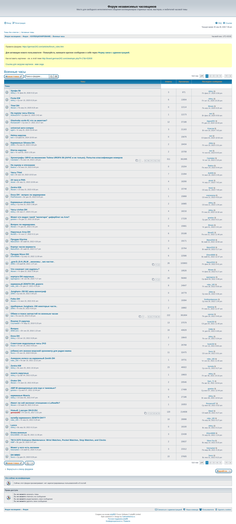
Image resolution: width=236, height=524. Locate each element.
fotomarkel (15, 450)
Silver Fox (211, 441)
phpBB (112, 514)
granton (14, 219)
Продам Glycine (19, 239)
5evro (13, 353)
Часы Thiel (16, 172)
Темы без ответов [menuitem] (11, 32)
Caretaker (14, 160)
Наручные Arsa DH (20, 232)
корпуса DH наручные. (22, 276)
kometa (211, 366)
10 (148, 161)
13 (158, 161)
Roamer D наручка (20, 321)
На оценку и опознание (23, 165)
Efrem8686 (15, 256)
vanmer (211, 314)
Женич (13, 108)
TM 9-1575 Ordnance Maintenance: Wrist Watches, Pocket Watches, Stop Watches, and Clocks (58, 440)
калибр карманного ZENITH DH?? (28, 418)
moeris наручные (20, 373)
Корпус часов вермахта (23, 247)
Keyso (13, 346)
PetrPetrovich (16, 197)
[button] (202, 76)
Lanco (14, 425)
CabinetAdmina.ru (128, 517)
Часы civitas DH (19, 209)
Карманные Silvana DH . (23, 143)
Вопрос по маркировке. (23, 224)
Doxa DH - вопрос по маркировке (28, 195)
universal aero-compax (22, 128)
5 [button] (220, 76)
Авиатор (210, 307)
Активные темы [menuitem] (27, 32)
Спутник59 (15, 323)
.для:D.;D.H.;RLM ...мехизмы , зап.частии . (33, 261)
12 (155, 161)
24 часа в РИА (18, 180)
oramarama (210, 195)
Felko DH (15, 299)
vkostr (13, 182)
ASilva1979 (15, 115)
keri (210, 114)
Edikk (211, 329)
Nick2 (211, 188)
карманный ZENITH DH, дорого (27, 284)
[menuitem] (7, 23)
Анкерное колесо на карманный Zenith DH (33, 358)
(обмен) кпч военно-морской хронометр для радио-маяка (41, 351)
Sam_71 (211, 381)
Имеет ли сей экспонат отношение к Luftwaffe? (35, 403)
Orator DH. (16, 380)
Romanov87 (15, 123)
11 (152, 161)
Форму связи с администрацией (113, 53)
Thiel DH (15, 105)
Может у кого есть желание (25, 447)
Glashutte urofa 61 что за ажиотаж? (29, 120)
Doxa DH (15, 336)
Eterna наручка (18, 150)
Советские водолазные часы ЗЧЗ (28, 343)
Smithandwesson (211, 299)
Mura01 (14, 234)
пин (12, 316)
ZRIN (13, 145)
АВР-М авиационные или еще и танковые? (33, 388)
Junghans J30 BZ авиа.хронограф (28, 291)
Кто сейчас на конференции (17, 478)
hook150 (210, 322)
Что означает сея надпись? (25, 269)
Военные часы (15, 72)
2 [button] (210, 76)
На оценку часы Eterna (23, 113)
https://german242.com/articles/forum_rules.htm (43, 47)
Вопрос (15, 328)
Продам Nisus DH (20, 254)
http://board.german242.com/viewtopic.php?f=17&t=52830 (67, 58)
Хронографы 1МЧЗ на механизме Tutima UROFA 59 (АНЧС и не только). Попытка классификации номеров (67, 157)
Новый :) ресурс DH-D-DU (24, 410)
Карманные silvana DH (22, 202)
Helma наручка (18, 135)
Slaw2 (210, 411)
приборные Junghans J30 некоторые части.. (34, 306)
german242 (15, 412)
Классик (211, 128)
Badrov (13, 167)
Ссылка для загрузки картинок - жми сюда (25, 64)
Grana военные (19, 432)
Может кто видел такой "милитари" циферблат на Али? (40, 217)
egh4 (13, 130)
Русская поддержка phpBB (118, 519)
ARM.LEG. (15, 331)
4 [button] (217, 76)
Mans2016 (15, 242)
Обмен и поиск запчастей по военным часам (34, 313)
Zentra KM (16, 366)
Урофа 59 (16, 91)
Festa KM (15, 98)
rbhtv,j (13, 93)
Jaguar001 (211, 121)
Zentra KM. (16, 187)
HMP (13, 442)
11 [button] (226, 76)
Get (12, 175)
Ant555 (211, 173)
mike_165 (14, 286)
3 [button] (213, 76)
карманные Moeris (20, 395)
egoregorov (15, 279)
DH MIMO (15, 455)
